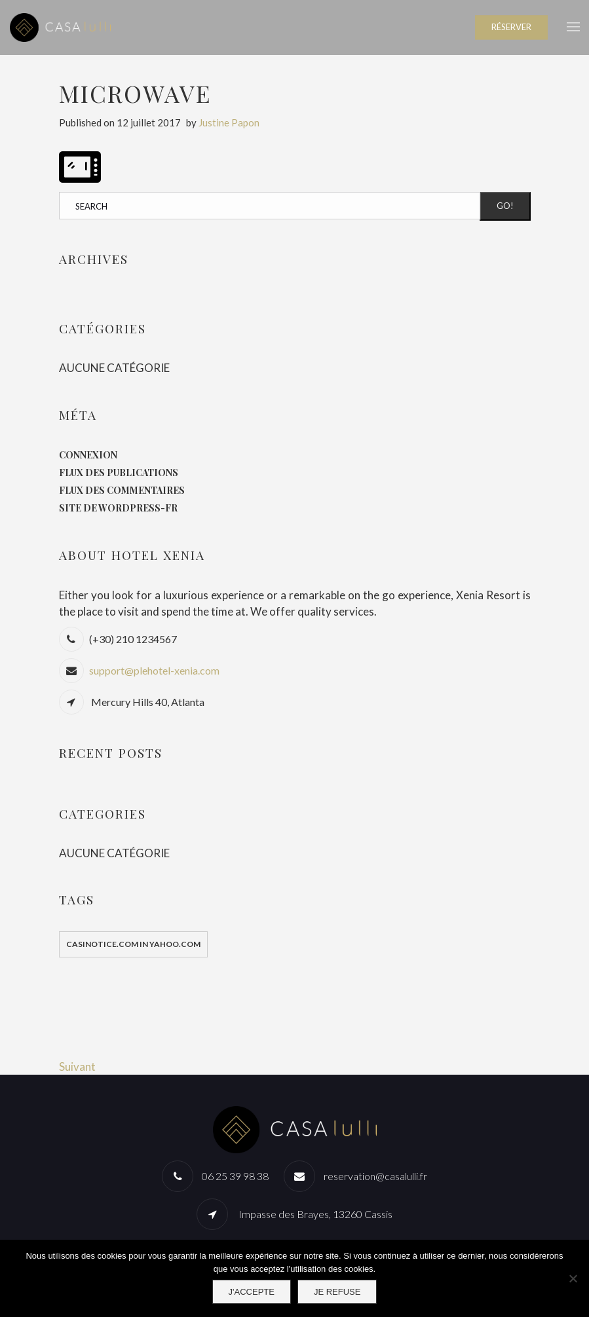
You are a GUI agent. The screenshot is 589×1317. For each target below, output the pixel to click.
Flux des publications (118, 472)
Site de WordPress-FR (118, 508)
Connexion (88, 455)
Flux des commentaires (122, 490)
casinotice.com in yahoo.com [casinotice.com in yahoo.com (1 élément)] (133, 944)
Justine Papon (229, 122)
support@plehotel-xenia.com (154, 670)
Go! (505, 205)
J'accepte (252, 1292)
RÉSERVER (511, 27)
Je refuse (337, 1292)
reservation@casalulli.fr (375, 1176)
